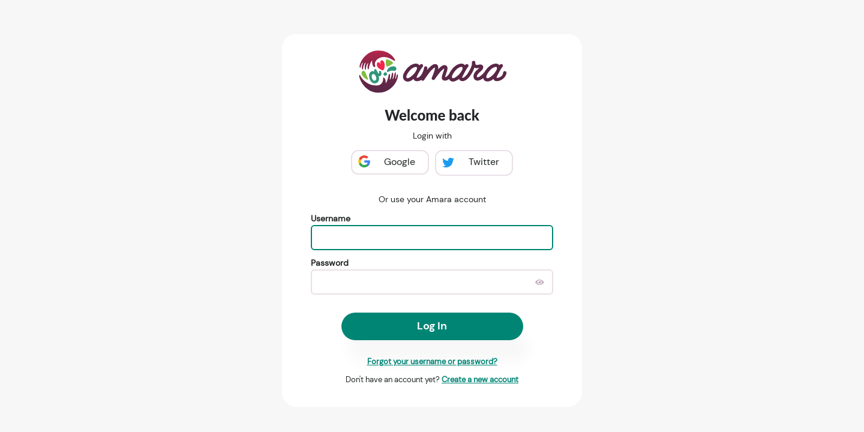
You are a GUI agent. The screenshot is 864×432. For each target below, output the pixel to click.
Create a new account (480, 379)
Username (330, 218)
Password (330, 262)
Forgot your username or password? (432, 361)
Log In (432, 326)
